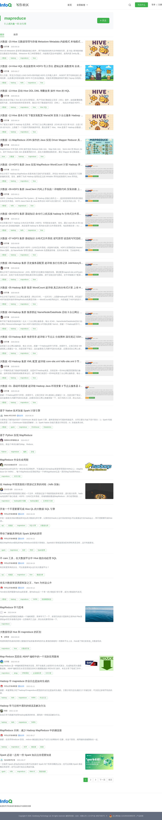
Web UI (32, 771)
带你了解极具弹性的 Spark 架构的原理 (21, 533)
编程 (24, 452)
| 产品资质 (139, 816)
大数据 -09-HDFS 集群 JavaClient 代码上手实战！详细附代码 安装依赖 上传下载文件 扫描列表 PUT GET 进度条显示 (63, 189)
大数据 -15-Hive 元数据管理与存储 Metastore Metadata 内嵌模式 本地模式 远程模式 (45, 41)
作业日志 (43, 698)
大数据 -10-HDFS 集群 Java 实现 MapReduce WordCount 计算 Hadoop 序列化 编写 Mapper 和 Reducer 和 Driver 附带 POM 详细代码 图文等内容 (79, 164)
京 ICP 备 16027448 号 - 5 (97, 816)
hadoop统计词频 (20, 501)
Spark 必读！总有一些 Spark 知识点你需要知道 (25, 755)
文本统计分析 (48, 501)
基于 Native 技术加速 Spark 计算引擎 (20, 410)
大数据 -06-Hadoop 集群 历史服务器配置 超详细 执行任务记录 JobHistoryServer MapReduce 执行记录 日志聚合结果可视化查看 (69, 263)
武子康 (6, 47)
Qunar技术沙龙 (9, 760)
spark (13, 427)
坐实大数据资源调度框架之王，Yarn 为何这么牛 (26, 583)
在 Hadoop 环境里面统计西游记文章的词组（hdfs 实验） (30, 484)
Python (3, 452)
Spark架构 (41, 550)
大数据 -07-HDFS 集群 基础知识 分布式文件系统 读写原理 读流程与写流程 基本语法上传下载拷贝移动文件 (57, 238)
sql (2, 525)
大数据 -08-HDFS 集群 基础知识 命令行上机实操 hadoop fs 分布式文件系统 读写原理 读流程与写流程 (55, 214)
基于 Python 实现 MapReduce (16, 435)
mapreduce (24, 58)
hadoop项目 (34, 501)
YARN (35, 599)
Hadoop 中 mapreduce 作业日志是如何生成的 (24, 681)
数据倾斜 (42, 771)
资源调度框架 (46, 599)
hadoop (13, 58)
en (5, 612)
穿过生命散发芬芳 (10, 465)
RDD (31, 550)
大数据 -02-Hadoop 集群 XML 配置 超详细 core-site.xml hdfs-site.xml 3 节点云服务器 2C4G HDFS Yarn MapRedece (62, 361)
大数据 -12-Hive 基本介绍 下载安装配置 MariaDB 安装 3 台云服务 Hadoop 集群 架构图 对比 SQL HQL (55, 115)
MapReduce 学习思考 (11, 607)
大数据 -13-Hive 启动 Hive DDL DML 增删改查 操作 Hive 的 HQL (35, 91)
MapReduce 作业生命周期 (14, 460)
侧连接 (33, 747)
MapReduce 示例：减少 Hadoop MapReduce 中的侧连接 (31, 730)
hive (34, 58)
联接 (42, 747)
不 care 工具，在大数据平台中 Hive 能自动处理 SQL (28, 558)
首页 (70, 5)
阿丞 (5, 711)
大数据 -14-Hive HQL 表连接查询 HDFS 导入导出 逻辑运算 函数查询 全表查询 (42, 66)
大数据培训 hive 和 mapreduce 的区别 (20, 632)
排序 (25, 747)
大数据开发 (25, 648)
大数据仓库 (44, 525)
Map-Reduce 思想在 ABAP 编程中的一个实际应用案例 (29, 656)
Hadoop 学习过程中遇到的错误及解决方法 (23, 706)
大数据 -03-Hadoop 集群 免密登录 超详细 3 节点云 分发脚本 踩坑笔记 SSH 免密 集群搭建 (48, 337)
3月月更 (48, 673)
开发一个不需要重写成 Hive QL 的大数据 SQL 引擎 (27, 509)
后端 (32, 452)
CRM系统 (25, 673)
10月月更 (17, 476)
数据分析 (40, 575)
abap (16, 673)
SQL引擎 (32, 525)
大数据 (3, 58)
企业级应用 (37, 673)
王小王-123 (8, 489)
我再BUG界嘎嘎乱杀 (11, 440)
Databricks (47, 427)
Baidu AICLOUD (10, 416)
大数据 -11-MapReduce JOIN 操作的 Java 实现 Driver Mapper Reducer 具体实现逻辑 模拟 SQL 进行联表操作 (59, 140)
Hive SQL (43, 107)
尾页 (110, 780)
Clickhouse (35, 427)
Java (3, 156)
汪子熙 (6, 662)
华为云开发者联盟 (10, 514)
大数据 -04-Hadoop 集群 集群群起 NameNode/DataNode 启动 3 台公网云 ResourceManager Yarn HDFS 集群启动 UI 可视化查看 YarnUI (73, 312)
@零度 (6, 637)
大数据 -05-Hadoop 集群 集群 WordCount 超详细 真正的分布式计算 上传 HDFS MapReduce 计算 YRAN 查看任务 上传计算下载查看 (71, 287)
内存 (23, 550)
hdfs (21, 83)
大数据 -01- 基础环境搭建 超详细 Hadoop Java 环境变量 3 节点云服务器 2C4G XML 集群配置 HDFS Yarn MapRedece (64, 386)
